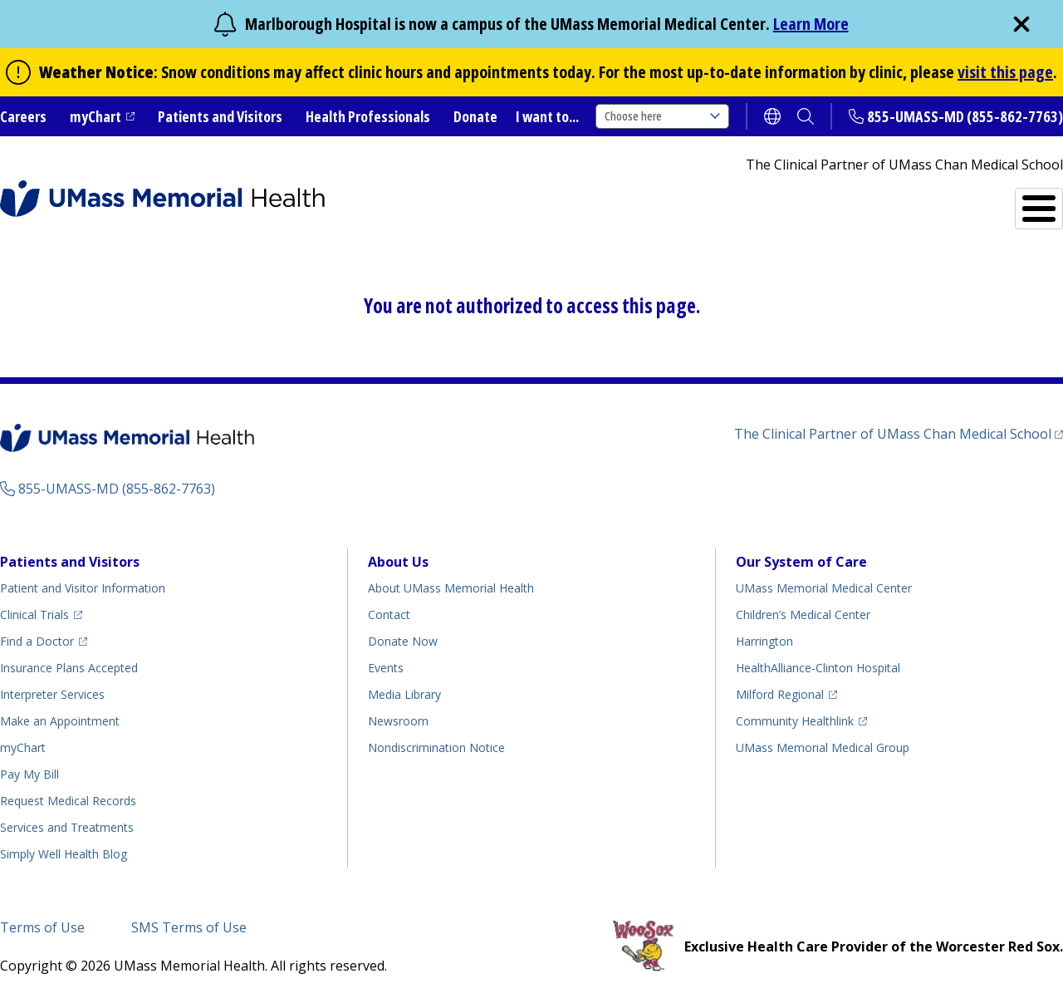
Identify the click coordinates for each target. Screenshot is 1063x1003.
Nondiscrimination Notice (436, 747)
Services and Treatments (948, 201)
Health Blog (63, 854)
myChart (95, 116)
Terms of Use (42, 927)
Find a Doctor (772, 201)
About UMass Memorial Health (451, 588)
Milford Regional (780, 694)
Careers (23, 116)
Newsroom (398, 721)
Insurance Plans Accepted (69, 668)
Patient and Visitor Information (82, 588)
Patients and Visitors (220, 116)
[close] (1021, 24)
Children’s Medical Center (803, 614)
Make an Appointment (60, 721)
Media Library (404, 694)
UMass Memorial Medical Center (824, 588)
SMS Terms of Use (189, 927)
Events (386, 668)
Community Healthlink (795, 721)
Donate (475, 116)
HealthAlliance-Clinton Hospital (818, 668)
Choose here (662, 116)
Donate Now (403, 641)
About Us (398, 562)
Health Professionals (368, 116)
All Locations (628, 201)
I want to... (547, 116)
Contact (389, 614)
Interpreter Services (52, 694)
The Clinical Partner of (892, 434)
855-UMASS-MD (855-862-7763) (965, 116)
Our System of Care (801, 562)
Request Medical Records (68, 801)
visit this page (1005, 72)
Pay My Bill (29, 774)
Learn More (811, 23)
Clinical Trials (34, 614)
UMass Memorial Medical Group (822, 747)
